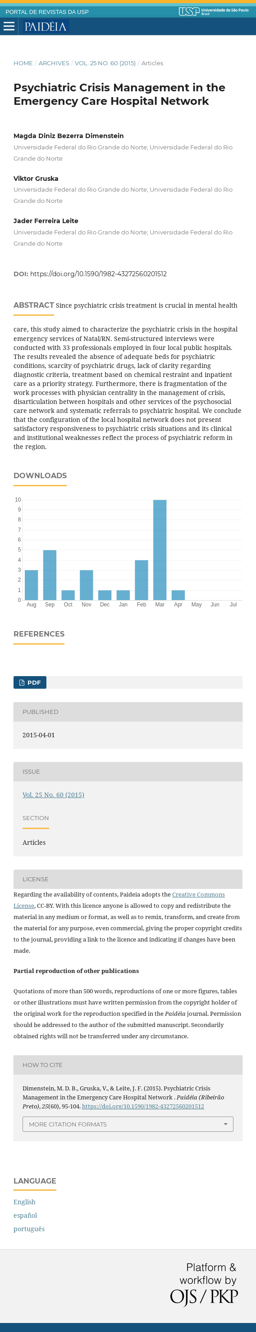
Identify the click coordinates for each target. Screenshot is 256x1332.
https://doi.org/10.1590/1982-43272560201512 (98, 274)
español (25, 1215)
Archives (54, 63)
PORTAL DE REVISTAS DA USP (47, 12)
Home (23, 63)
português (29, 1228)
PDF (33, 682)
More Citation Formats (68, 1124)
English (25, 1201)
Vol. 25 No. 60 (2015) (105, 63)
